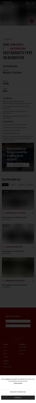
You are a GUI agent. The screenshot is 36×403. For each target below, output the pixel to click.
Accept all (17, 397)
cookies (8, 379)
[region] (18, 389)
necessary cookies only (18, 392)
